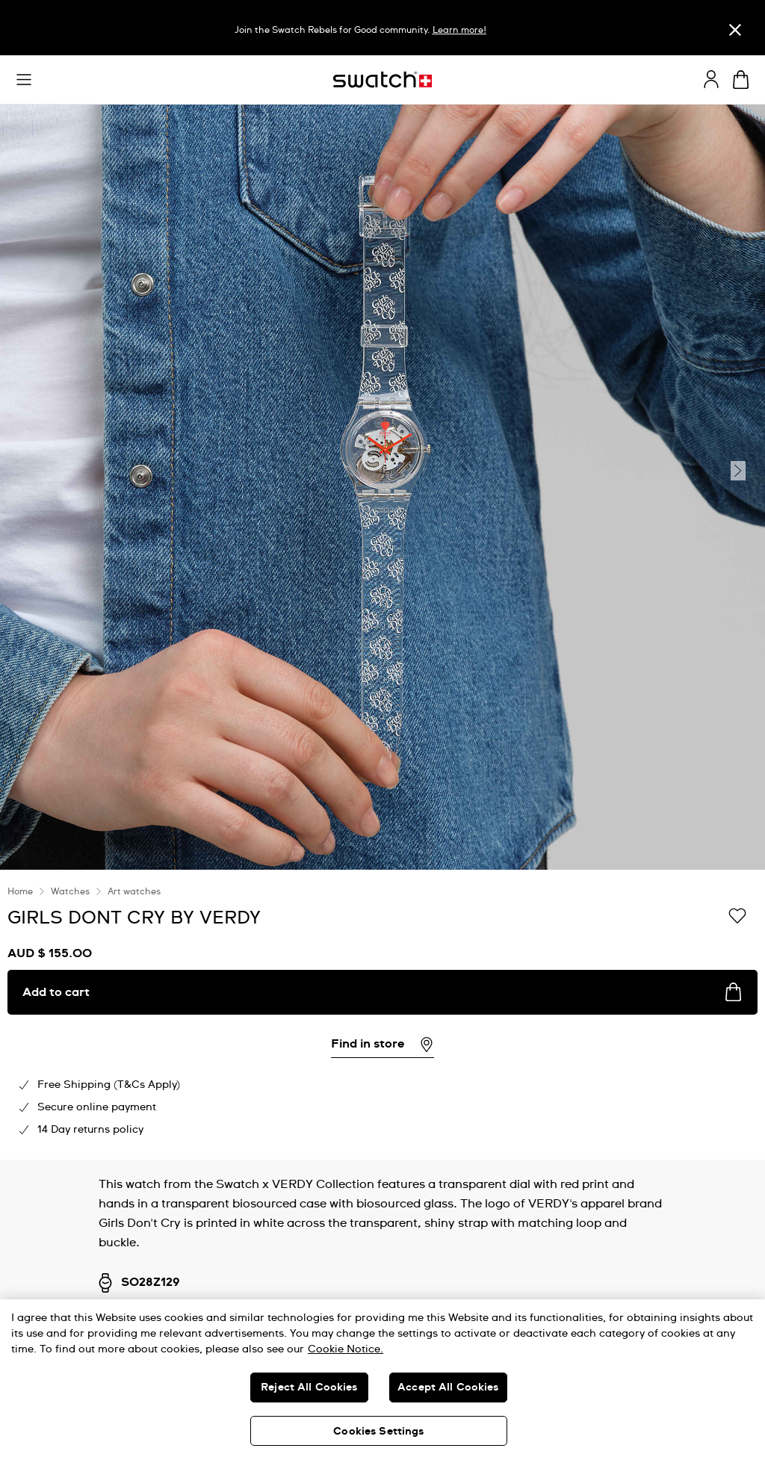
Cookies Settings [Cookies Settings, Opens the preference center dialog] (378, 1431)
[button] (24, 80)
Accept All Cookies (448, 1387)
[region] (382, 1015)
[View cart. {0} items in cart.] (740, 79)
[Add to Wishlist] (737, 917)
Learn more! (459, 30)
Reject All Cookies (309, 1387)
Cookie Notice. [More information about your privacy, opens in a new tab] (345, 1349)
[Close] (735, 29)
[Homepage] (382, 79)
